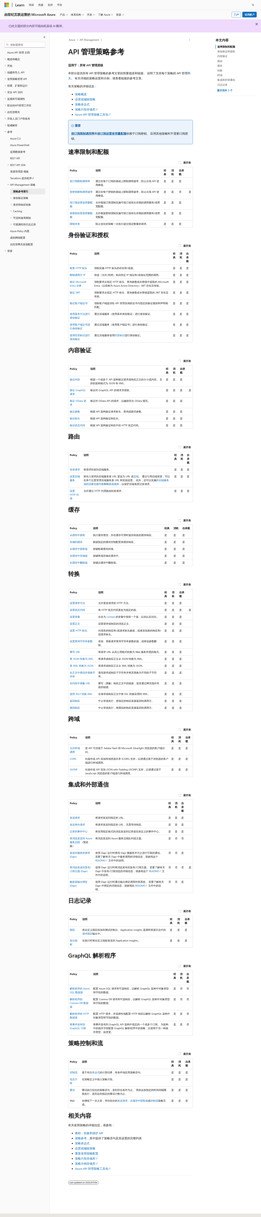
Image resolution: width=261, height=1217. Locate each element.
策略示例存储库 (85, 1163)
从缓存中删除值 (79, 562)
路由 (219, 61)
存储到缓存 (76, 542)
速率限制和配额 (226, 46)
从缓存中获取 (77, 535)
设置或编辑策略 (85, 99)
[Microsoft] (6, 5)
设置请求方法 (77, 603)
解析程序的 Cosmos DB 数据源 (79, 1002)
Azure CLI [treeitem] (15, 138)
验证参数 (75, 411)
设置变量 (75, 616)
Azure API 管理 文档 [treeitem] (18, 52)
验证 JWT (75, 292)
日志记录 (222, 84)
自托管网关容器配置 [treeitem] (21, 244)
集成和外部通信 (226, 80)
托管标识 (120, 335)
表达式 (96, 1072)
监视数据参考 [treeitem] (17, 151)
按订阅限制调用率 (82, 133)
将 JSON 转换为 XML (81, 658)
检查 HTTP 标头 (78, 268)
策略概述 (81, 94)
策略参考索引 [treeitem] (20, 191)
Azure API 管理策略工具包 (91, 114)
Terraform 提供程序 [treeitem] (21, 178)
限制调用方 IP (77, 275)
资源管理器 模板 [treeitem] (19, 171)
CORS (73, 758)
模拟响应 (75, 707)
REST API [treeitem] (15, 158)
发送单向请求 (77, 824)
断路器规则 (112, 484)
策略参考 (81, 1138)
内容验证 (222, 56)
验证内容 (75, 379)
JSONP (73, 769)
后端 (136, 476)
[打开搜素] (253, 5)
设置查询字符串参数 (81, 641)
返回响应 (75, 701)
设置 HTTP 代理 (74, 494)
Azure (72, 39)
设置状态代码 (77, 610)
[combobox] (24, 45)
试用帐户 (250, 14)
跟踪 (72, 929)
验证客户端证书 (79, 303)
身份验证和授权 (226, 51)
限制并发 (75, 224)
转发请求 (75, 469)
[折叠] (44, 37)
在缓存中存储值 (79, 555)
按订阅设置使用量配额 (111, 133)
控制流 (73, 1072)
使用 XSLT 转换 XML (81, 694)
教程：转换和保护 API (89, 1133)
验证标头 (75, 418)
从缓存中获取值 (79, 549)
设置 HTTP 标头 (78, 630)
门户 (236, 14)
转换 (219, 70)
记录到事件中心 (79, 831)
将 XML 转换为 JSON (81, 665)
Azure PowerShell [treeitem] (19, 145)
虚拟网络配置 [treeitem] (17, 237)
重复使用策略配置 (86, 1153)
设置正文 (75, 623)
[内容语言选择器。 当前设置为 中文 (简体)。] (14, 1211)
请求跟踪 (87, 933)
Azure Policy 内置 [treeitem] (19, 231)
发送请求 (75, 817)
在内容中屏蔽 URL (80, 683)
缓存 (219, 65)
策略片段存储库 (85, 109)
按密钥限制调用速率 (81, 191)
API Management (89, 39)
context (111, 616)
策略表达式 (82, 104)
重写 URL (75, 652)
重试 (72, 1090)
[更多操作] (190, 40)
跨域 (219, 75)
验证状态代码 (77, 425)
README (100, 860)
